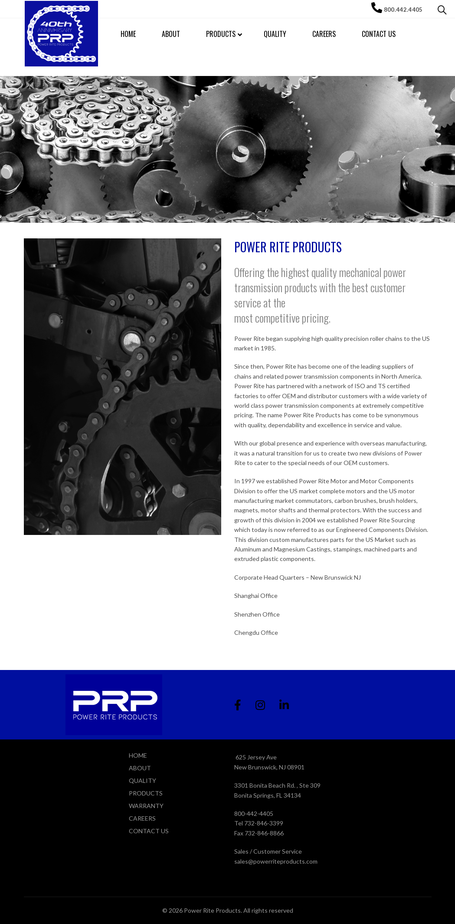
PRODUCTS (146, 793)
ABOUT (140, 768)
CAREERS (142, 818)
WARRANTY (146, 805)
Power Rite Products (212, 910)
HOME (138, 755)
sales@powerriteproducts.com (276, 861)
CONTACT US (149, 831)
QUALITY (142, 780)
